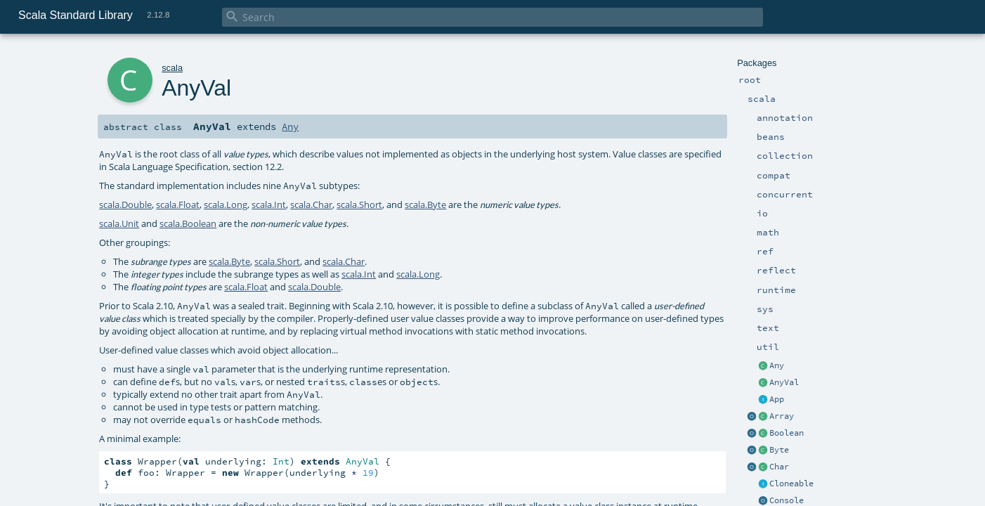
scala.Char (311, 204)
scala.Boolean (187, 223)
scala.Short (359, 204)
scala (172, 68)
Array (781, 416)
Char (779, 467)
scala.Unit (119, 223)
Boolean (786, 433)
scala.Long (225, 204)
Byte (779, 450)
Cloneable (791, 483)
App (776, 399)
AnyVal (784, 382)
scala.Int (269, 204)
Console (786, 500)
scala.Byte (425, 204)
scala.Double (125, 204)
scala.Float (178, 204)
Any (776, 365)
